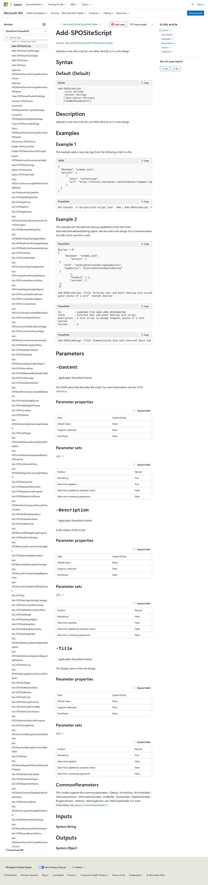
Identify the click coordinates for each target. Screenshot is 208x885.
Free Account (195, 13)
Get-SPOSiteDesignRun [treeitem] (23, 624)
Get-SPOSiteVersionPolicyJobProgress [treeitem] (28, 718)
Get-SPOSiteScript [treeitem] (21, 697)
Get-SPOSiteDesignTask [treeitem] (23, 633)
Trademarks (134, 875)
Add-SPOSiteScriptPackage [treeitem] (25, 50)
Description (167, 34)
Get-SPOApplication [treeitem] (22, 211)
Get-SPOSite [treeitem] (18, 595)
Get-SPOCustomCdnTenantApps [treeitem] (28, 331)
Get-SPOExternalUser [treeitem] (22, 368)
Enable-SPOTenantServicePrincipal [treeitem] (29, 151)
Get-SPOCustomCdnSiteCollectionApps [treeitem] (29, 324)
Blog (44, 875)
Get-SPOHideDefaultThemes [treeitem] (26, 405)
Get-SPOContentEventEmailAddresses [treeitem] (28, 273)
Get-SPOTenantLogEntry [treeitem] (24, 801)
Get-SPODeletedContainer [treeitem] (25, 349)
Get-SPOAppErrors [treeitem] (21, 202)
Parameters (169, 43)
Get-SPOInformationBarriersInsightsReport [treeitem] (30, 424)
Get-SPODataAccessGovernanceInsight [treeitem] (29, 338)
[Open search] (192, 4)
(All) (60, 456)
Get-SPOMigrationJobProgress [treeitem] (27, 491)
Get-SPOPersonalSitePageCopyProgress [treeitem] (29, 530)
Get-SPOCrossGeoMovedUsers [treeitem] (27, 294)
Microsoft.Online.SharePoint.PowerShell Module (89, 42)
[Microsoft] (6, 4)
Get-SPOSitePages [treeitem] (21, 682)
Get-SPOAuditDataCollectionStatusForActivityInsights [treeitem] (29, 220)
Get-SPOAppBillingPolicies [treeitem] (25, 197)
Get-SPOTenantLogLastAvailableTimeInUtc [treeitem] (29, 810)
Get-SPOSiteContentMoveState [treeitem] (27, 604)
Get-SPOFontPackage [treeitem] (22, 377)
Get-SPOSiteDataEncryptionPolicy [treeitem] (29, 609)
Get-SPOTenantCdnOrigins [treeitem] (25, 779)
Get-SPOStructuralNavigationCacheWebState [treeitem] (29, 747)
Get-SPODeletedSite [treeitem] (22, 354)
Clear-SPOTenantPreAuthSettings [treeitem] (28, 96)
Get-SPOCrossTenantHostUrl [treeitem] (26, 317)
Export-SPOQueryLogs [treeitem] (23, 164)
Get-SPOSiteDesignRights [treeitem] (24, 619)
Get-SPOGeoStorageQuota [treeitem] (25, 400)
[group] (104, 179)
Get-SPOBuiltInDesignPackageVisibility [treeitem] (29, 236)
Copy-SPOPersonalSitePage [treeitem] (25, 123)
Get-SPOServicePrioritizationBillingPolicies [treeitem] (30, 586)
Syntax (166, 30)
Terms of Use (118, 875)
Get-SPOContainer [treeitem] (21, 252)
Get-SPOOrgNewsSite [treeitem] (23, 523)
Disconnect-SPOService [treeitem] (23, 141)
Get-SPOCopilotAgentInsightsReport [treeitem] (28, 287)
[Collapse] (44, 24)
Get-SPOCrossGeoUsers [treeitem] (24, 303)
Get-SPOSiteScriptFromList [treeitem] (25, 701)
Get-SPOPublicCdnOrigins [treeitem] (25, 537)
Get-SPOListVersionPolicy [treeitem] (24, 464)
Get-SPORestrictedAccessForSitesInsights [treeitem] (30, 546)
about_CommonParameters (90, 805)
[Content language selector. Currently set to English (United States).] (19, 867)
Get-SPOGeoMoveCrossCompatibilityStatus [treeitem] (30, 391)
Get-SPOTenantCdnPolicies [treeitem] (25, 783)
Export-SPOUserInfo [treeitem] (22, 169)
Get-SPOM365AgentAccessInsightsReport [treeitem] (30, 473)
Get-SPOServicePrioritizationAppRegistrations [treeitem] (30, 573)
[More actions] (152, 24)
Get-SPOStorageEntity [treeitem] (23, 725)
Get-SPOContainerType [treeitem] (23, 257)
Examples (168, 38)
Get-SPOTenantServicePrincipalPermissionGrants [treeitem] (29, 842)
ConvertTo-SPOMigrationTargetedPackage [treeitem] (27, 117)
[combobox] (26, 31)
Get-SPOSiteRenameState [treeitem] (25, 687)
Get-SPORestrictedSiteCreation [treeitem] (27, 555)
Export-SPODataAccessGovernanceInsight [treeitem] (29, 158)
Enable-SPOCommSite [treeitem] (23, 146)
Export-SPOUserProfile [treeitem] (23, 174)
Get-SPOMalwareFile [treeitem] (22, 481)
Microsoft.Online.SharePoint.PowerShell (81, 24)
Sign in (200, 4)
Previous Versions (29, 875)
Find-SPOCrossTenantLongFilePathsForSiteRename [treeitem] (30, 183)
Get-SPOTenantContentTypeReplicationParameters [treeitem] (29, 792)
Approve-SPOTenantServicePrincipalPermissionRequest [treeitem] (29, 87)
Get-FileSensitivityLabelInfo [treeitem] (25, 192)
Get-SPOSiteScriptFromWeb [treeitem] (26, 706)
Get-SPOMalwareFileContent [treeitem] (26, 486)
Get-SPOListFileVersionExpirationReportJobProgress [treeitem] (29, 455)
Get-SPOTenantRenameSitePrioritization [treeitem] (29, 826)
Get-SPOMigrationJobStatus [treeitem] (26, 496)
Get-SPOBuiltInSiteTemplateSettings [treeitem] (30, 248)
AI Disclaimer (10, 875)
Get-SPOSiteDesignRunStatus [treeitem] (26, 628)
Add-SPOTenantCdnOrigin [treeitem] (25, 55)
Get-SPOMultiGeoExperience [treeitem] (26, 514)
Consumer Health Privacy (93, 875)
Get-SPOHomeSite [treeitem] (21, 410)
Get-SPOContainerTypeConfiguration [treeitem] (28, 264)
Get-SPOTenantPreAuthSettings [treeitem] (27, 819)
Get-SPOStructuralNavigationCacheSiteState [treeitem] (30, 734)
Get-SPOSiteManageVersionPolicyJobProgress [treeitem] (30, 673)
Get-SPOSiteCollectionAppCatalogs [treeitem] (29, 600)
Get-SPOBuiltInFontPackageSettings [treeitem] (30, 243)
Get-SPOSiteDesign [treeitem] (21, 614)
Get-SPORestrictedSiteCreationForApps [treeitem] (29, 562)
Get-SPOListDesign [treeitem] (21, 433)
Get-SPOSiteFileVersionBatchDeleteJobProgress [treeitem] (30, 642)
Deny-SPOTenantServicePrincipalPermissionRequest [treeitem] (29, 132)
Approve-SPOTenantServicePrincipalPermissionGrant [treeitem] (29, 74)
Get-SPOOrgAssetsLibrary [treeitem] (25, 519)
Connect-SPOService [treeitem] (22, 101)
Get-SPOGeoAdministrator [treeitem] (25, 382)
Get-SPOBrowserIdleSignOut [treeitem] (26, 229)
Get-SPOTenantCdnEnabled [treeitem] (25, 774)
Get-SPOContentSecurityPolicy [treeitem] (27, 280)
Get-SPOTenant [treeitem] (19, 756)
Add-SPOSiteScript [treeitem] (21, 46)
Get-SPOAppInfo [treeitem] (20, 206)
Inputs (166, 47)
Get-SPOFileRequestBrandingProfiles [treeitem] (30, 373)
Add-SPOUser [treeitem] (19, 65)
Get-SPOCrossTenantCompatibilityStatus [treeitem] (30, 310)
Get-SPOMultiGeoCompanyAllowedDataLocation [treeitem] (29, 505)
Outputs (167, 51)
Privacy (71, 875)
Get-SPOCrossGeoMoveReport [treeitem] (27, 298)
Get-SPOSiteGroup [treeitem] (21, 664)
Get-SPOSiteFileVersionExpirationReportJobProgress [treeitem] (30, 655)
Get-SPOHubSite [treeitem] (20, 415)
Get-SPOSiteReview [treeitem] (21, 692)
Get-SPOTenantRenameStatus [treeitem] (26, 833)
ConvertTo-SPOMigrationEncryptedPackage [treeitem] (28, 107)
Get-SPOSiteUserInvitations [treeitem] (25, 711)
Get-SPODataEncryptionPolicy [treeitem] (27, 344)
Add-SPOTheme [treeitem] (20, 60)
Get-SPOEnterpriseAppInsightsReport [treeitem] (28, 361)
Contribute (58, 875)
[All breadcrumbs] (59, 24)
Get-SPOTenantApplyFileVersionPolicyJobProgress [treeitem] (30, 765)
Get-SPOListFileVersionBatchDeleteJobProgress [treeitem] (30, 442)
